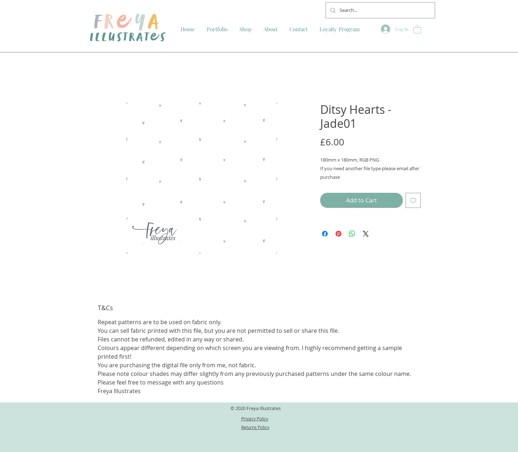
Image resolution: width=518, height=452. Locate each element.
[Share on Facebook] (325, 233)
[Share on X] (365, 233)
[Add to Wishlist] (413, 200)
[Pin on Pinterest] (338, 233)
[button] (417, 28)
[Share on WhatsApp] (352, 233)
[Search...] (380, 10)
